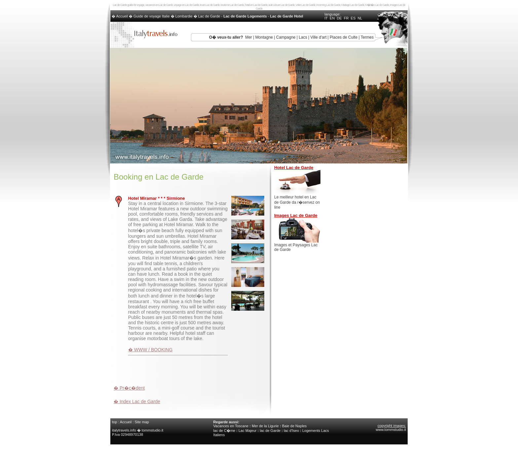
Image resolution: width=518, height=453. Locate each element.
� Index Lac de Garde (137, 401)
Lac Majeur (247, 431)
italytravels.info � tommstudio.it (138, 430)
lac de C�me (224, 431)
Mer (248, 37)
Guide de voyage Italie (151, 16)
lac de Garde (270, 431)
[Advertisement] (191, 369)
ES (353, 18)
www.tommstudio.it (391, 430)
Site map (142, 422)
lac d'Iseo (291, 431)
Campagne (286, 37)
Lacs (303, 37)
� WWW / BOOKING (150, 349)
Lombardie (184, 16)
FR (346, 18)
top (114, 422)
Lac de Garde (209, 16)
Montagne (264, 37)
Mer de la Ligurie (265, 426)
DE (339, 18)
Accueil (125, 422)
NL (359, 18)
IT (326, 18)
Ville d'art (318, 37)
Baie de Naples (294, 426)
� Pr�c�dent (129, 388)
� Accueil (120, 16)
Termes (367, 37)
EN (332, 18)
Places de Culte (343, 37)
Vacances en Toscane (231, 426)
